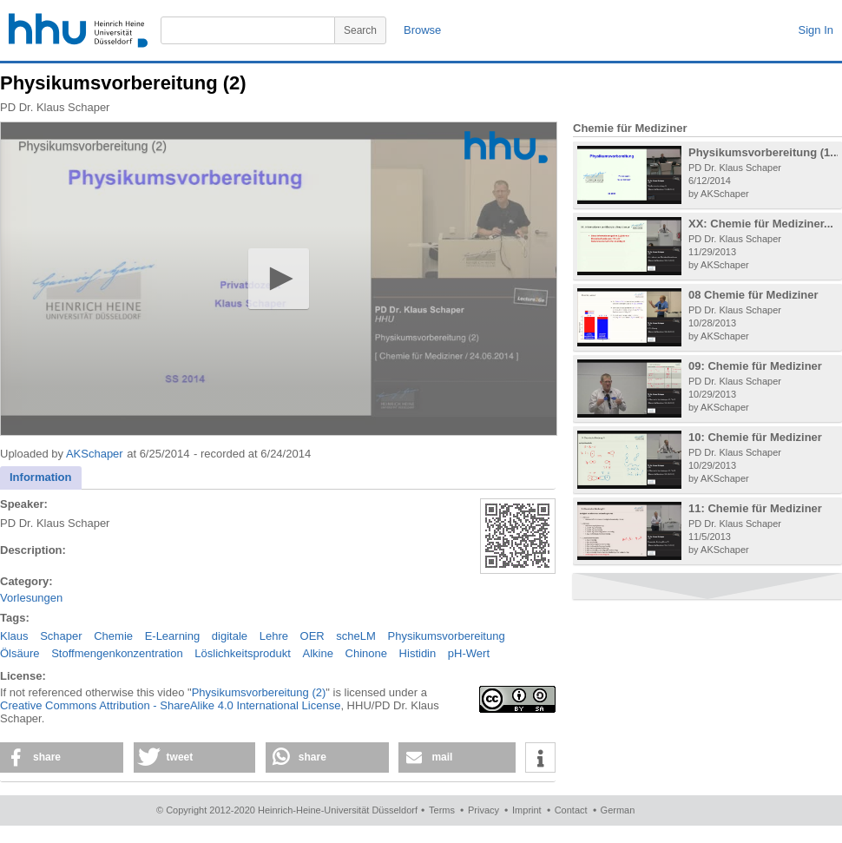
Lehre (274, 635)
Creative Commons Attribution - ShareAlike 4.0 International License (170, 705)
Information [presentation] (41, 477)
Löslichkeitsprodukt (242, 653)
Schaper (61, 635)
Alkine (318, 653)
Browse (422, 29)
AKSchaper (94, 453)
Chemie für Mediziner (630, 128)
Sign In (816, 29)
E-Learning (173, 635)
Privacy (483, 810)
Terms (442, 810)
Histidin (418, 653)
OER (312, 635)
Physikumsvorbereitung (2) (259, 692)
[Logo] (506, 147)
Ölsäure (20, 653)
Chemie (113, 635)
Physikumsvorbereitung (446, 635)
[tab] (41, 478)
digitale (229, 635)
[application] (278, 278)
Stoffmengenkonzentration (117, 653)
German (618, 810)
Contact (571, 810)
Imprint (527, 810)
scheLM (356, 635)
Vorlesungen (31, 597)
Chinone (366, 653)
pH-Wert (469, 653)
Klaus (14, 635)
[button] (278, 278)
